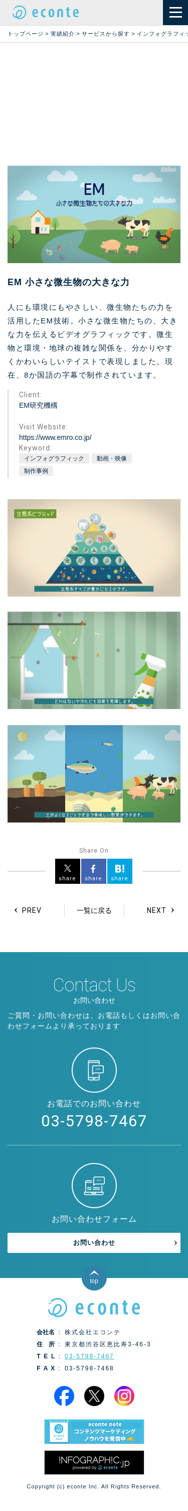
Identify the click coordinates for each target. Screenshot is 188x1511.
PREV (32, 910)
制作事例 (36, 471)
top (94, 1281)
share (67, 878)
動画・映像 (112, 458)
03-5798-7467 (94, 1121)
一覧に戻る (94, 910)
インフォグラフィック (54, 458)
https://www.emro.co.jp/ (55, 437)
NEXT (156, 910)
